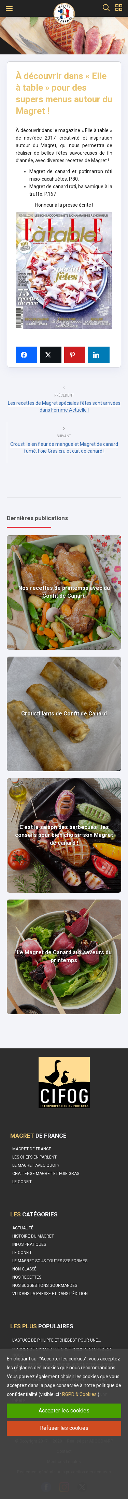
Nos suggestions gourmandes (44, 1285)
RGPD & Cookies (79, 1394)
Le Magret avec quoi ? (35, 1165)
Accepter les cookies (64, 1410)
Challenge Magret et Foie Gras (45, 1173)
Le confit (22, 1181)
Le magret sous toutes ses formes (49, 1260)
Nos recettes (26, 1277)
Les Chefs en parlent (34, 1157)
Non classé (24, 1269)
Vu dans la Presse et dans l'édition (50, 1293)
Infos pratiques (29, 1244)
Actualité (22, 1228)
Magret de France (31, 1149)
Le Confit (22, 1252)
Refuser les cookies (64, 1428)
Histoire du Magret (33, 1236)
